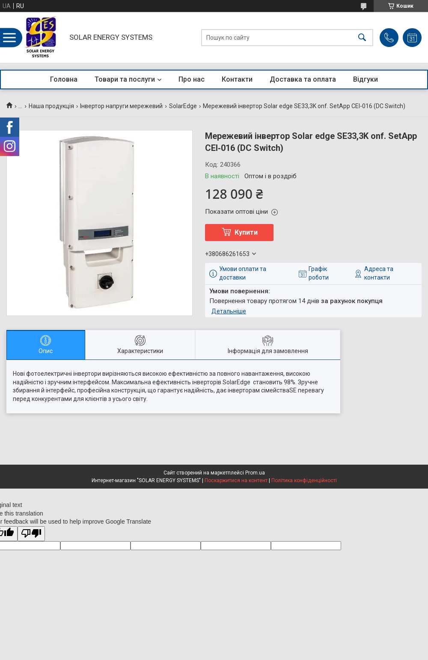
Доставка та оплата (303, 79)
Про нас (191, 79)
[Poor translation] (31, 533)
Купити (246, 232)
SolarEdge (183, 106)
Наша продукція (51, 106)
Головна (63, 79)
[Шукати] (362, 37)
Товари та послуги (125, 79)
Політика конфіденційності (304, 480)
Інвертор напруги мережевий (121, 106)
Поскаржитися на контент (236, 480)
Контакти (237, 79)
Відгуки (365, 79)
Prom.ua (255, 473)
